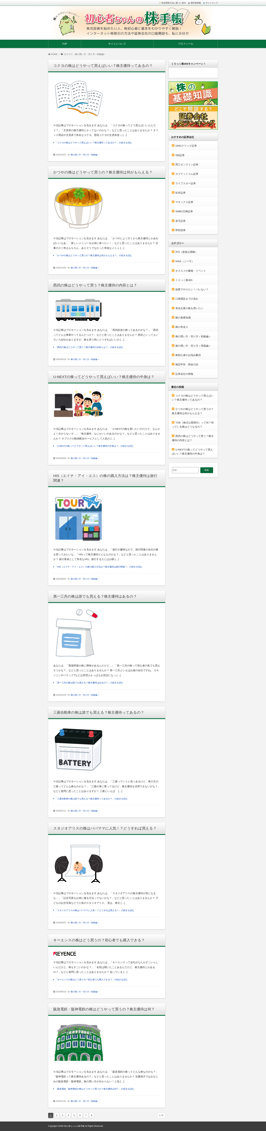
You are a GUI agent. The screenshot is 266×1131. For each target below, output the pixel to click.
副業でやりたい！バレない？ (191, 289)
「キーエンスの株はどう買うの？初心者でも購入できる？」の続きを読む (91, 979)
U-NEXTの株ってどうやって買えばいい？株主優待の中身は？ (103, 377)
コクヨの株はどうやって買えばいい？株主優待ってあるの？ (103, 66)
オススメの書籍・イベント (190, 270)
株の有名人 (181, 326)
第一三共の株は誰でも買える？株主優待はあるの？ (95, 596)
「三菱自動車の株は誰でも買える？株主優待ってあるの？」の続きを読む (91, 798)
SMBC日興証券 (184, 211)
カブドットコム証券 (186, 173)
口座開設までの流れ (186, 298)
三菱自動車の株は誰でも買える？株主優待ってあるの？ (98, 712)
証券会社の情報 (184, 373)
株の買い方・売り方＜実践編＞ (193, 345)
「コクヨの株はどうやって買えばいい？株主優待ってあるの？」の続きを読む (93, 142)
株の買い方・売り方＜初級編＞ (85, 155)
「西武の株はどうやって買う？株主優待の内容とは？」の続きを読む (89, 347)
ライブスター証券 (185, 183)
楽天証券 (180, 220)
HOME (53, 54)
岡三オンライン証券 (186, 164)
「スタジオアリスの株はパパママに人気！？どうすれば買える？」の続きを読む (94, 910)
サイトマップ (212, 3)
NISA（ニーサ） (184, 261)
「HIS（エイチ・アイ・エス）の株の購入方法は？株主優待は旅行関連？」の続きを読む (98, 567)
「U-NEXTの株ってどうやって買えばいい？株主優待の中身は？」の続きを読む (94, 446)
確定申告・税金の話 (186, 364)
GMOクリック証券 (186, 145)
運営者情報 (196, 3)
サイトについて (117, 43)
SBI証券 (180, 155)
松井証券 (180, 192)
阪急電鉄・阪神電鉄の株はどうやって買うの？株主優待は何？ (104, 1009)
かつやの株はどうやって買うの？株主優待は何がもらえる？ (103, 172)
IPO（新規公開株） (186, 251)
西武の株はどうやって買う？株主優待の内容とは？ (95, 285)
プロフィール (185, 43)
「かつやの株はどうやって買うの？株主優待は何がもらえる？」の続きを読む (93, 255)
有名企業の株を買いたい (189, 308)
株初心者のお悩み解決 (188, 355)
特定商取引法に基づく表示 (174, 3)
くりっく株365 (183, 280)
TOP (64, 43)
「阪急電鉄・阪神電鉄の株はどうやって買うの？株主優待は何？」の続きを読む (94, 1089)
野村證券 (180, 230)
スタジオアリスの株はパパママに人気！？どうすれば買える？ (105, 828)
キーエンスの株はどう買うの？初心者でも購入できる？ (99, 940)
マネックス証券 (184, 202)
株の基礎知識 (183, 317)
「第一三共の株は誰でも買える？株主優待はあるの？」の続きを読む (89, 682)
